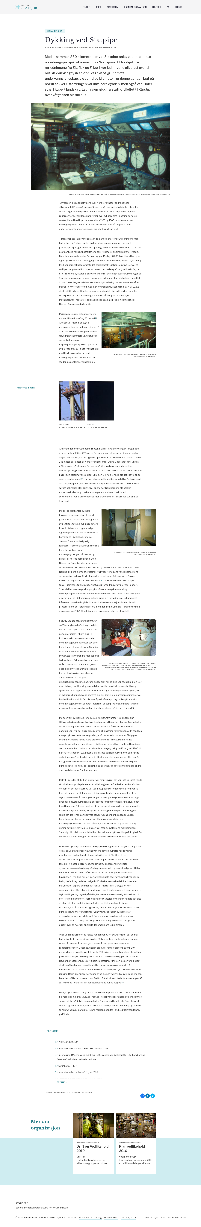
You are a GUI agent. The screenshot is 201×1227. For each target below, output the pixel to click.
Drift (98, 7)
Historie (156, 7)
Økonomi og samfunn (135, 7)
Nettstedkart (111, 1217)
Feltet (86, 7)
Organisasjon (55, 31)
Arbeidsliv (112, 7)
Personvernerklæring (90, 1217)
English (179, 7)
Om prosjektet (128, 1217)
